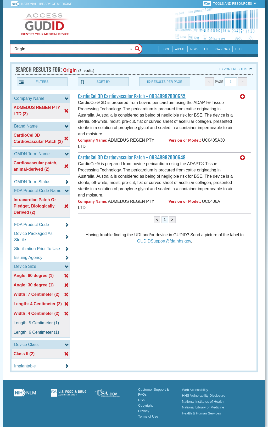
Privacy (143, 411)
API (206, 49)
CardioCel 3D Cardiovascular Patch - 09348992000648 (132, 157)
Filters (42, 82)
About (180, 49)
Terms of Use (148, 416)
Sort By (103, 82)
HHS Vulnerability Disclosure (203, 395)
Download (222, 49)
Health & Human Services (201, 413)
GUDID (45, 24)
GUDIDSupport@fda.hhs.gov (164, 241)
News (194, 49)
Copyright (145, 405)
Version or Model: (185, 140)
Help (238, 49)
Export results (233, 69)
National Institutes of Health (203, 401)
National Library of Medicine (46, 4)
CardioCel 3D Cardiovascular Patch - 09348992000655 (132, 96)
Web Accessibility (195, 390)
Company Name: (92, 140)
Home (165, 49)
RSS (141, 400)
